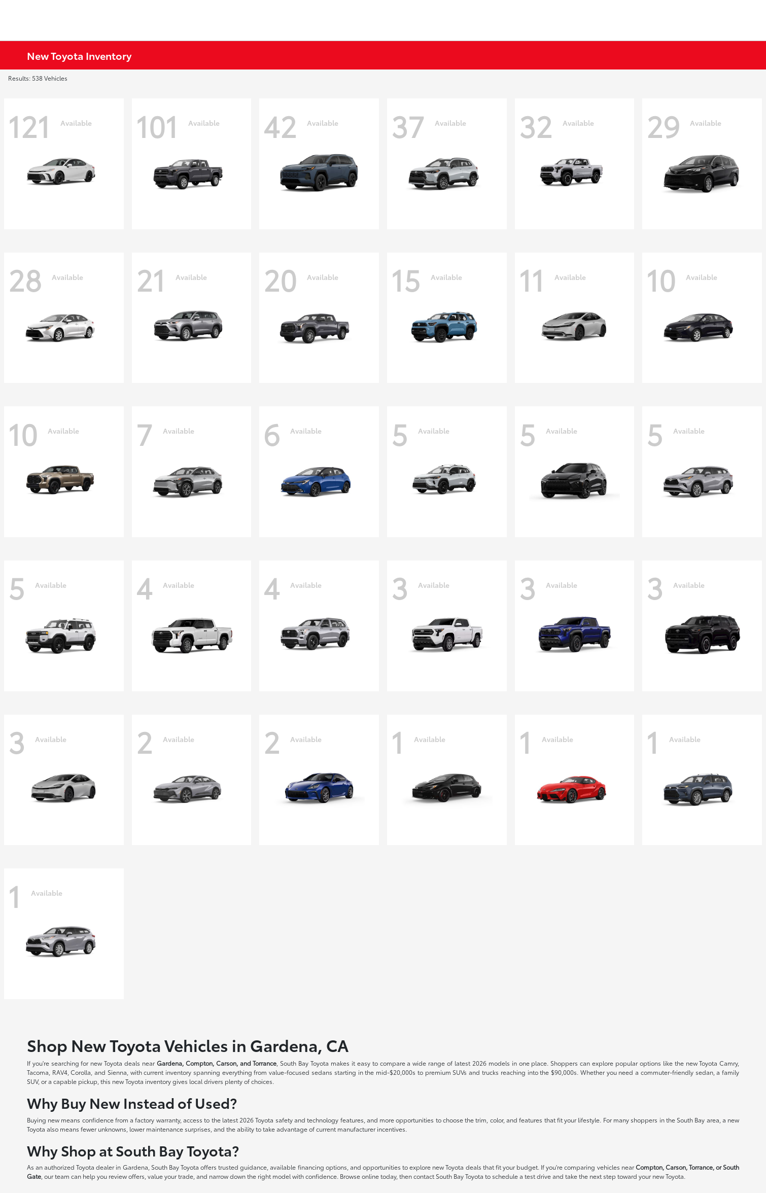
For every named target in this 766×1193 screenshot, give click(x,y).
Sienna (117, 1072)
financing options (322, 1167)
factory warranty (157, 1119)
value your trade (170, 1176)
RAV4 (59, 1072)
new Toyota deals (115, 1063)
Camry (728, 1063)
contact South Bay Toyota (448, 1176)
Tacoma (38, 1072)
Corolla (81, 1072)
